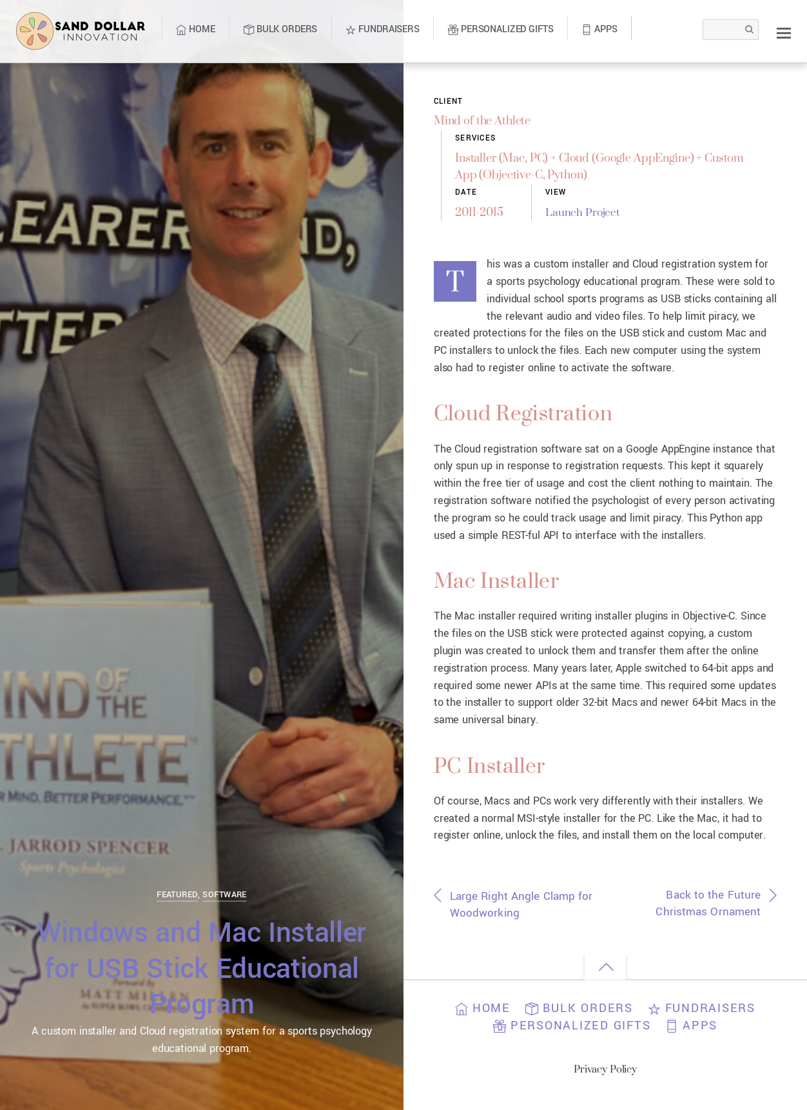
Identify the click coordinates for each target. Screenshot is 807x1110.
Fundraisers (382, 29)
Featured (177, 894)
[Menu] (784, 32)
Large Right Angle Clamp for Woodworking (516, 909)
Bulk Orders (280, 29)
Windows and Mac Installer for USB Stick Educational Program (201, 968)
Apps (599, 29)
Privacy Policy (605, 1073)
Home (195, 29)
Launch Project (589, 213)
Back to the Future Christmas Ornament (706, 908)
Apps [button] (694, 1030)
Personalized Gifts (500, 29)
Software (224, 894)
